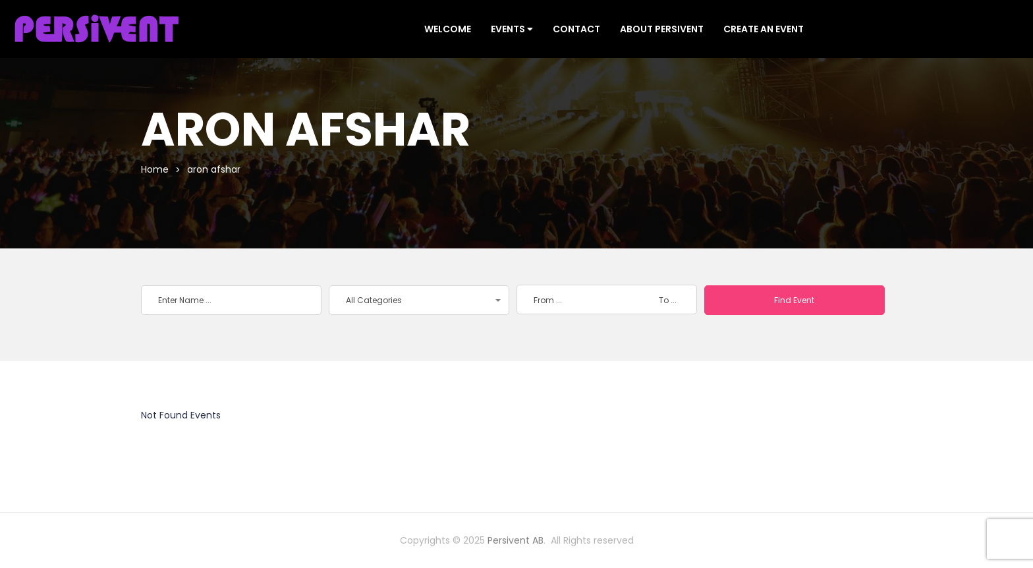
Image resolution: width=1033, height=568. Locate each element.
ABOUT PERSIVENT (662, 29)
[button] (419, 300)
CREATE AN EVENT (763, 29)
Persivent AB (516, 540)
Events (512, 29)
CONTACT (576, 29)
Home (155, 169)
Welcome (447, 29)
